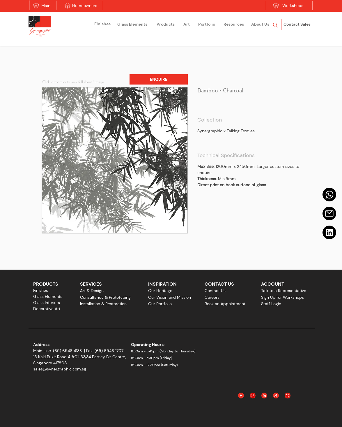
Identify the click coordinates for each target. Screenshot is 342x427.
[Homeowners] (85, 5)
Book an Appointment (225, 303)
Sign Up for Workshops (282, 297)
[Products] (165, 24)
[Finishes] (102, 24)
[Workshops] (292, 5)
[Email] (329, 213)
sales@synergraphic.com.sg (59, 369)
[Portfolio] (206, 24)
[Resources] (234, 24)
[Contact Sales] (297, 24)
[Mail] (329, 194)
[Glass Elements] (132, 24)
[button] (159, 79)
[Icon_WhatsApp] (287, 395)
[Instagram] (253, 395)
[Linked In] (264, 395)
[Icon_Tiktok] (276, 395)
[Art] (186, 24)
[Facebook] (241, 395)
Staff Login (271, 303)
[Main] (45, 5)
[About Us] (260, 24)
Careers (212, 297)
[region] (102, 25)
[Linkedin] (329, 232)
